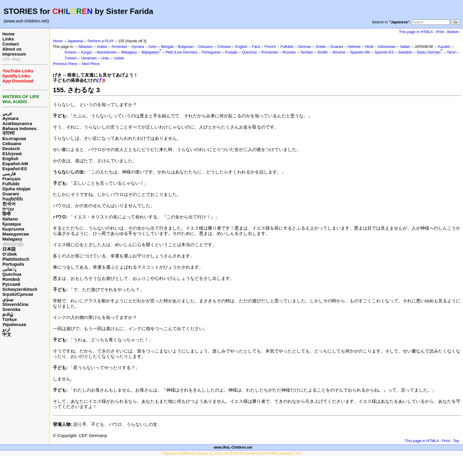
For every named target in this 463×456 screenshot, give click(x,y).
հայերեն (12, 198)
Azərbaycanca (17, 123)
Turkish (70, 58)
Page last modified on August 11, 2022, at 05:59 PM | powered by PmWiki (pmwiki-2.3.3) (231, 453)
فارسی (9, 173)
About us (12, 48)
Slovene (338, 52)
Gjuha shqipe (16, 188)
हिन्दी (6, 213)
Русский (11, 284)
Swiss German (429, 52)
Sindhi (322, 52)
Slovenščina (15, 304)
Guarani (10, 193)
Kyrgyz (86, 52)
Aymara (10, 118)
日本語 (9, 248)
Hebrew (354, 47)
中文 (6, 334)
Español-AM (15, 163)
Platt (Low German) (182, 52)
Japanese (75, 41)
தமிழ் (7, 314)
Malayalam (150, 52)
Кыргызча (13, 228)
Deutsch (11, 148)
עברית (8, 208)
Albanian (85, 47)
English (10, 158)
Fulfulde (10, 183)
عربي (7, 113)
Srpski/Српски (17, 294)
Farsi (256, 47)
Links (8, 38)
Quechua (11, 274)
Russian (289, 52)
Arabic (102, 47)
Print (440, 32)
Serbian (306, 52)
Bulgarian (186, 47)
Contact (10, 43)
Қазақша (11, 223)
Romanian (269, 52)
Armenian (119, 47)
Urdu (105, 58)
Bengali (167, 47)
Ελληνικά (12, 153)
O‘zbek (9, 254)
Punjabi (231, 52)
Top (456, 441)
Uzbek (118, 58)
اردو (6, 329)
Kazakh (444, 47)
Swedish (405, 52)
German (304, 47)
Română (11, 279)
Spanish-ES (384, 52)
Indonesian (387, 47)
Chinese (224, 47)
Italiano (10, 218)
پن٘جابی (9, 269)
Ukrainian (89, 58)
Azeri (152, 47)
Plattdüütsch (15, 259)
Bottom (453, 32)
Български (14, 138)
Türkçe (9, 319)
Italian (405, 47)
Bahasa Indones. (20, 128)
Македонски (15, 233)
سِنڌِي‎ (8, 299)
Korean (70, 52)
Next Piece (91, 64)
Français (11, 178)
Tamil (451, 52)
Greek (321, 47)
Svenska (11, 309)
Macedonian (107, 52)
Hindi (369, 47)
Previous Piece (65, 64)
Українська (14, 324)
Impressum (14, 53)
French (270, 47)
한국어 (9, 203)
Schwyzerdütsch (19, 289)
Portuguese (211, 52)
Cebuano (11, 143)
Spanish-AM (360, 52)
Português (13, 264)
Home (8, 33)
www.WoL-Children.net (233, 447)
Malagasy (12, 238)
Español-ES (14, 168)
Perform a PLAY (101, 41)
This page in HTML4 (416, 32)
